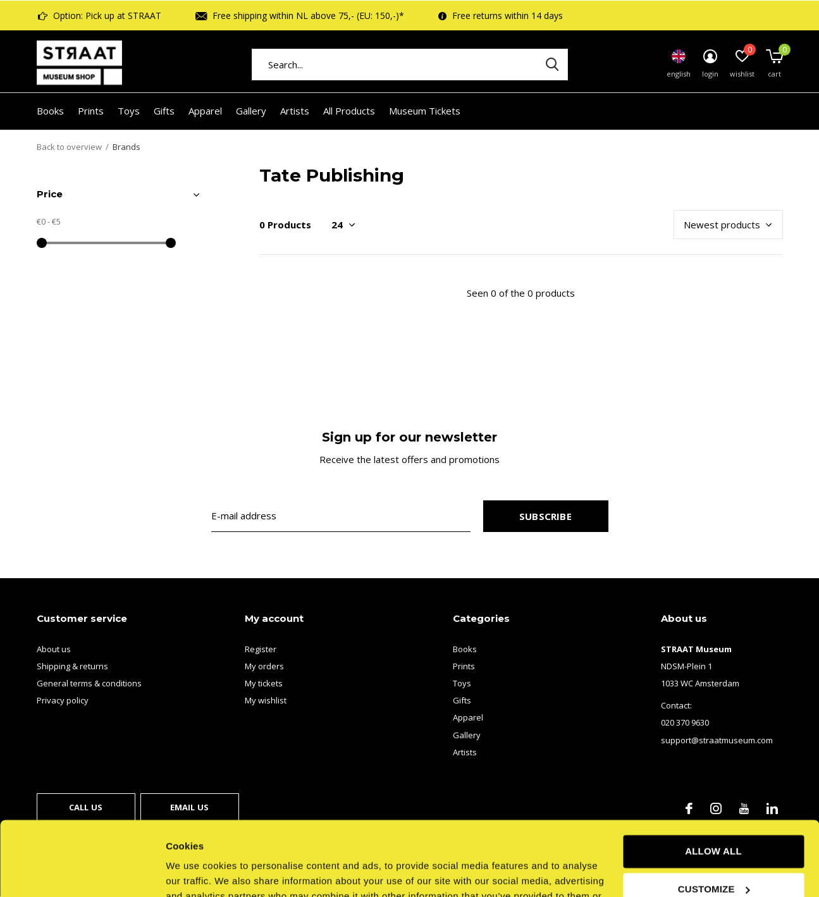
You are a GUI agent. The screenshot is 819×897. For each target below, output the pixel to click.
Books (50, 110)
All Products (349, 110)
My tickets (264, 683)
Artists (294, 110)
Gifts (164, 110)
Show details (195, 872)
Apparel (205, 110)
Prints (91, 110)
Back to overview (69, 146)
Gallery (251, 110)
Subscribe (545, 516)
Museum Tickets (424, 110)
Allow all (713, 777)
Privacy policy (63, 700)
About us (54, 649)
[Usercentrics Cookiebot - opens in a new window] (82, 872)
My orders (264, 666)
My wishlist (265, 700)
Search (550, 64)
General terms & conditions (89, 683)
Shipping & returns (72, 666)
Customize (714, 814)
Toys (129, 110)
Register (260, 649)
